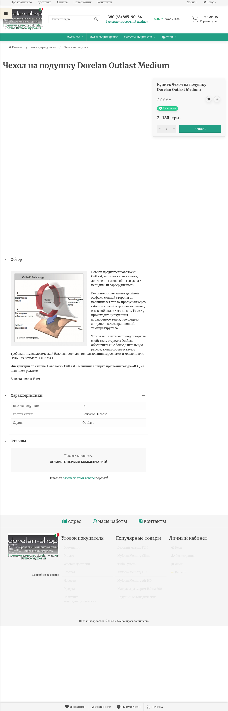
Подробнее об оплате (45, 574)
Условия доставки (77, 566)
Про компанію (21, 2)
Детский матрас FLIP (132, 549)
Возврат (70, 574)
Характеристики (27, 395)
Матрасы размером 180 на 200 (139, 590)
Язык (192, 2)
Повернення (82, 2)
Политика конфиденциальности (80, 601)
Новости (70, 582)
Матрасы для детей (104, 37)
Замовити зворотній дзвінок (127, 21)
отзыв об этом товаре (79, 478)
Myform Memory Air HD (134, 582)
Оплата (62, 2)
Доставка (44, 2)
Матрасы (75, 37)
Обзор (16, 259)
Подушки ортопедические (136, 599)
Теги (169, 37)
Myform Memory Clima (133, 557)
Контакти (104, 2)
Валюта (178, 574)
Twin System (126, 566)
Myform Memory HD (132, 574)
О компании (73, 549)
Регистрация (183, 557)
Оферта (69, 590)
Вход (210, 2)
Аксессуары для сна (140, 37)
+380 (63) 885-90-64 (124, 17)
